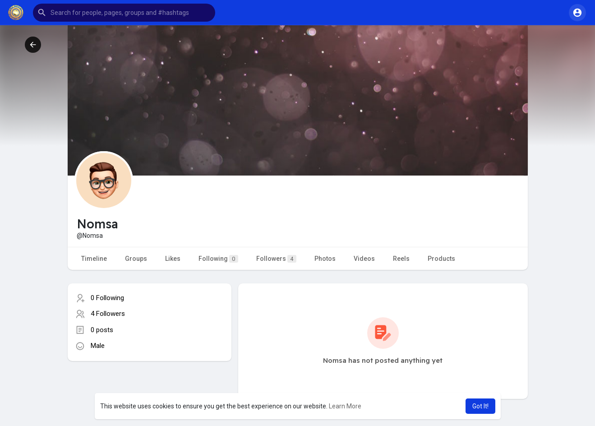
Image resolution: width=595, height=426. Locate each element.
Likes (172, 258)
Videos (364, 258)
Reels (401, 258)
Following (218, 259)
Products (441, 258)
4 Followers (108, 314)
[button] (124, 13)
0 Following (107, 298)
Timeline (94, 258)
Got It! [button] (480, 406)
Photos (325, 258)
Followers (276, 259)
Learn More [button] (345, 406)
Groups (136, 258)
